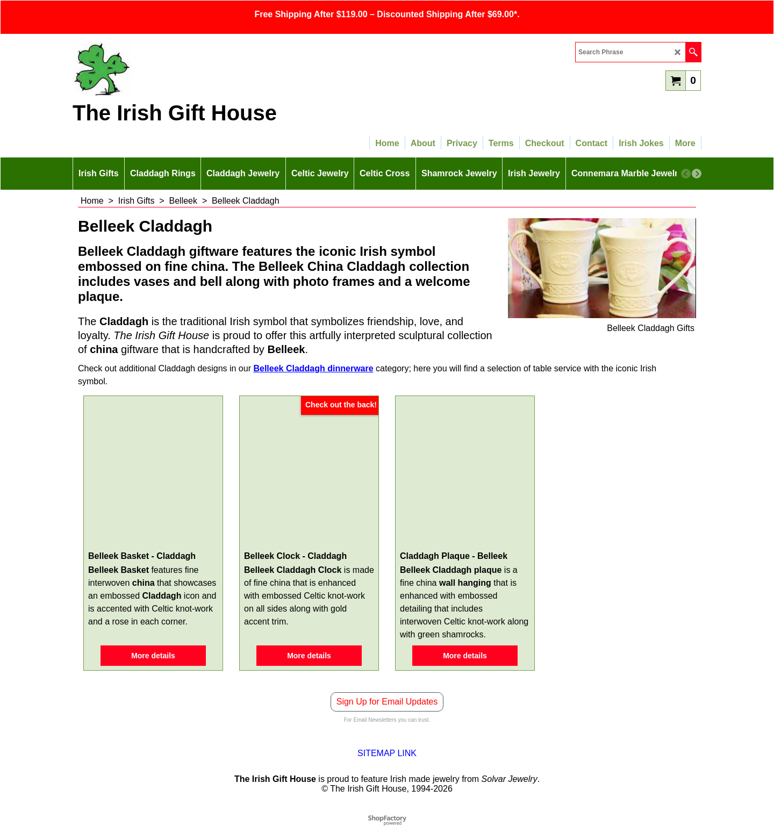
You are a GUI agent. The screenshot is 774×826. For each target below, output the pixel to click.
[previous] (686, 173)
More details (153, 655)
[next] (696, 173)
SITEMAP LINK (387, 753)
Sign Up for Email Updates (387, 701)
